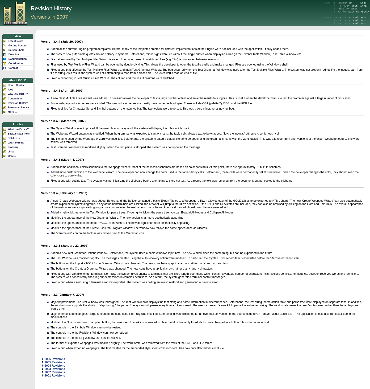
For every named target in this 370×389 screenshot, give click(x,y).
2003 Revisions (53, 369)
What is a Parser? (18, 129)
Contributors (16, 63)
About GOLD (17, 80)
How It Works (16, 85)
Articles (18, 124)
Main (17, 36)
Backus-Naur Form (19, 133)
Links (11, 151)
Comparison (15, 98)
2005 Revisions (53, 362)
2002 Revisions (53, 372)
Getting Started (17, 45)
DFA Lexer (14, 138)
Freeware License (18, 107)
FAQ (10, 89)
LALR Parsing (16, 142)
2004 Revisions (53, 365)
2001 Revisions (53, 375)
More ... (12, 112)
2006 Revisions (53, 359)
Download (14, 54)
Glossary (13, 147)
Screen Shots (16, 50)
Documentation (17, 58)
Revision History (18, 103)
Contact (13, 67)
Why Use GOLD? (18, 94)
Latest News (15, 41)
